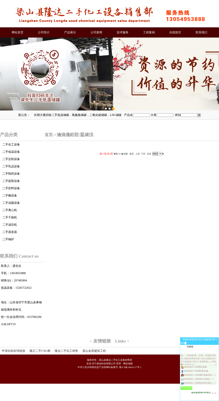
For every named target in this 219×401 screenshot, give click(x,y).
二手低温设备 (11, 151)
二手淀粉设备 (11, 159)
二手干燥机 (9, 217)
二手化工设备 (11, 144)
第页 (131, 154)
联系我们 (201, 32)
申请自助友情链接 (13, 350)
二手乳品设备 (11, 166)
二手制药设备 (11, 173)
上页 (137, 154)
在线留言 (175, 32)
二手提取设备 (11, 180)
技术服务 (122, 32)
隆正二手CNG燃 (40, 350)
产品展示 (70, 32)
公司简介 (44, 32)
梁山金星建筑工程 (94, 350)
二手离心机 (9, 210)
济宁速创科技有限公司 (104, 363)
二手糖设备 (9, 195)
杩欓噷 (190, 346)
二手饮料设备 (11, 188)
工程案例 (149, 32)
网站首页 (17, 32)
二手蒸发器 (9, 231)
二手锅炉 (8, 239)
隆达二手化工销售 (66, 350)
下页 (143, 154)
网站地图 (128, 363)
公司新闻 (96, 32)
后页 (149, 154)
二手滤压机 (9, 224)
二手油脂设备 (11, 202)
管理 (118, 363)
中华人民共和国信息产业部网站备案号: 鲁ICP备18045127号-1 (109, 367)
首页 (49, 135)
